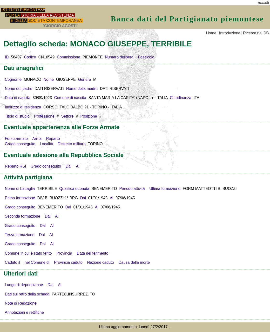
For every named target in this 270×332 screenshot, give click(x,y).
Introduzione (229, 33)
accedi (263, 2)
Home (211, 33)
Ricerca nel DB (256, 33)
